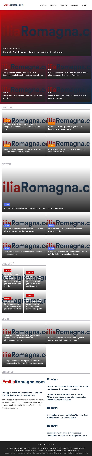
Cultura (53, 5)
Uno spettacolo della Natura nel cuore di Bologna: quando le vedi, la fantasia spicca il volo (23, 74)
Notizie (43, 5)
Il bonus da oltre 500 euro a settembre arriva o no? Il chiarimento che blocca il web (67, 252)
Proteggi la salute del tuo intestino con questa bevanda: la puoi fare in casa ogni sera (22, 393)
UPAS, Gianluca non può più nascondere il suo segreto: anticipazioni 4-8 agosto (23, 150)
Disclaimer (51, 444)
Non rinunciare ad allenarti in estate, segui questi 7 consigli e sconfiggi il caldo (66, 339)
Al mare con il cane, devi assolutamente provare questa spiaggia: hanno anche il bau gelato (34, 304)
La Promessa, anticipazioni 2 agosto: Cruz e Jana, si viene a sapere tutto (66, 127)
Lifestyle (63, 5)
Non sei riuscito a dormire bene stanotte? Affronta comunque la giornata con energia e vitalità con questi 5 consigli (66, 397)
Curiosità (74, 5)
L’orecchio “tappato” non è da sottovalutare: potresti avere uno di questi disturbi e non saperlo (12, 280)
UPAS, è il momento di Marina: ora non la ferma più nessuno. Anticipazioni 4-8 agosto (68, 74)
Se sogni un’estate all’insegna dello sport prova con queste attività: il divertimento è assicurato (23, 361)
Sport (84, 5)
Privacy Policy (42, 444)
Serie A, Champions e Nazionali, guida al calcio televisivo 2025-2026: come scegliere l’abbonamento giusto (23, 337)
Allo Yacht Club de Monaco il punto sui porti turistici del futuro (33, 52)
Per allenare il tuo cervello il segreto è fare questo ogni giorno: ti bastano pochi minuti (34, 281)
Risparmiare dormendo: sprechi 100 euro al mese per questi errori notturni (12, 305)
